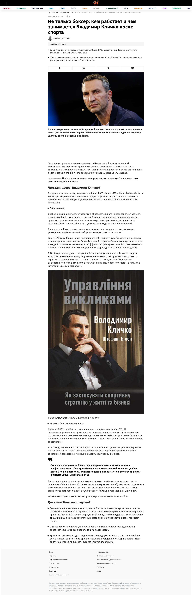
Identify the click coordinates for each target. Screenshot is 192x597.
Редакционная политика (58, 560)
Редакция (52, 556)
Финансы (138, 8)
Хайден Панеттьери (113, 538)
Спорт (51, 8)
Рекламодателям (103, 552)
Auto (126, 8)
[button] (59, 68)
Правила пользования (105, 556)
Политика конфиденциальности (109, 560)
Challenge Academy (71, 217)
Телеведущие (54, 567)
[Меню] (4, 3)
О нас (51, 552)
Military (96, 8)
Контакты (100, 567)
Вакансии (52, 571)
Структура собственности (58, 575)
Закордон (152, 8)
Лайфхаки (177, 8)
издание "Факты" (70, 447)
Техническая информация (106, 563)
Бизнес (73, 8)
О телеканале (54, 563)
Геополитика (37, 8)
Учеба (84, 8)
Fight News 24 (53, 12)
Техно (62, 8)
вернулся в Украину (93, 514)
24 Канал (6, 8)
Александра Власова (61, 39)
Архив (99, 571)
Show (164, 8)
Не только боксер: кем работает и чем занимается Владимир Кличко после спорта (110, 12)
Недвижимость (112, 8)
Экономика (21, 8)
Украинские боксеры (68, 12)
